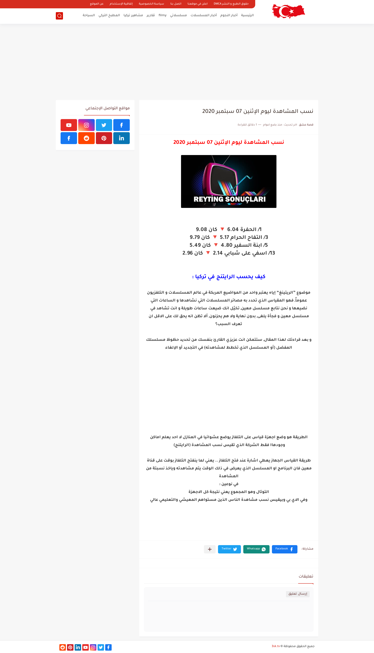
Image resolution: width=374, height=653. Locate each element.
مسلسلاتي (178, 15)
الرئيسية (247, 15)
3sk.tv (276, 646)
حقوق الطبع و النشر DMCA (231, 4)
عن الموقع (97, 4)
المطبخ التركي (109, 15)
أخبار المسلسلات (204, 15)
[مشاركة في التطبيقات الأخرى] (210, 549)
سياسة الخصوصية (151, 4)
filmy (162, 15)
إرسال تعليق (297, 594)
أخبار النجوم (229, 15)
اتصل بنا (175, 4)
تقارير (151, 15)
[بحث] (59, 16)
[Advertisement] (187, 62)
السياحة (89, 15)
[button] (284, 549)
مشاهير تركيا (133, 15)
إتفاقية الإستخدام (121, 4)
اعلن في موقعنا (197, 4)
